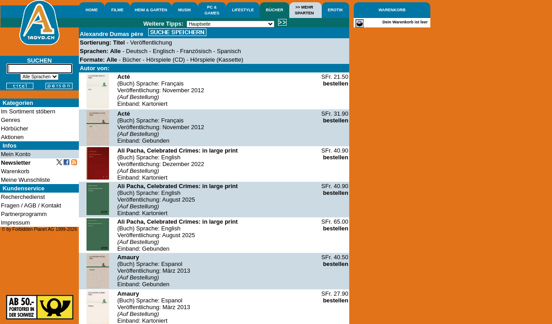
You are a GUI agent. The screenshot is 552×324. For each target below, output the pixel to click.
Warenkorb (15, 171)
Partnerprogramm (24, 214)
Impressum (15, 222)
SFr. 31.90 (334, 117)
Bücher (132, 59)
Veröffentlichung (151, 42)
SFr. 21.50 (334, 80)
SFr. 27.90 (334, 297)
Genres (10, 120)
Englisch (164, 51)
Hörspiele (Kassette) (216, 59)
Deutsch (137, 51)
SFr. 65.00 (334, 225)
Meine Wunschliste (25, 179)
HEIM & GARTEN (151, 10)
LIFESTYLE (243, 10)
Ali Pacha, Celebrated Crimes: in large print (177, 150)
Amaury (128, 257)
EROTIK (335, 10)
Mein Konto (16, 154)
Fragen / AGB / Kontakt (31, 205)
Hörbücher (14, 128)
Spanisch (229, 51)
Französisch (196, 51)
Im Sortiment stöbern (28, 111)
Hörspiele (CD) (165, 59)
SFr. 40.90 (334, 154)
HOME (92, 10)
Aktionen (12, 137)
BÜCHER (274, 10)
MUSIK (184, 10)
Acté (123, 76)
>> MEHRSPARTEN (304, 10)
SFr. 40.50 (334, 260)
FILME (117, 10)
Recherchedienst (23, 197)
